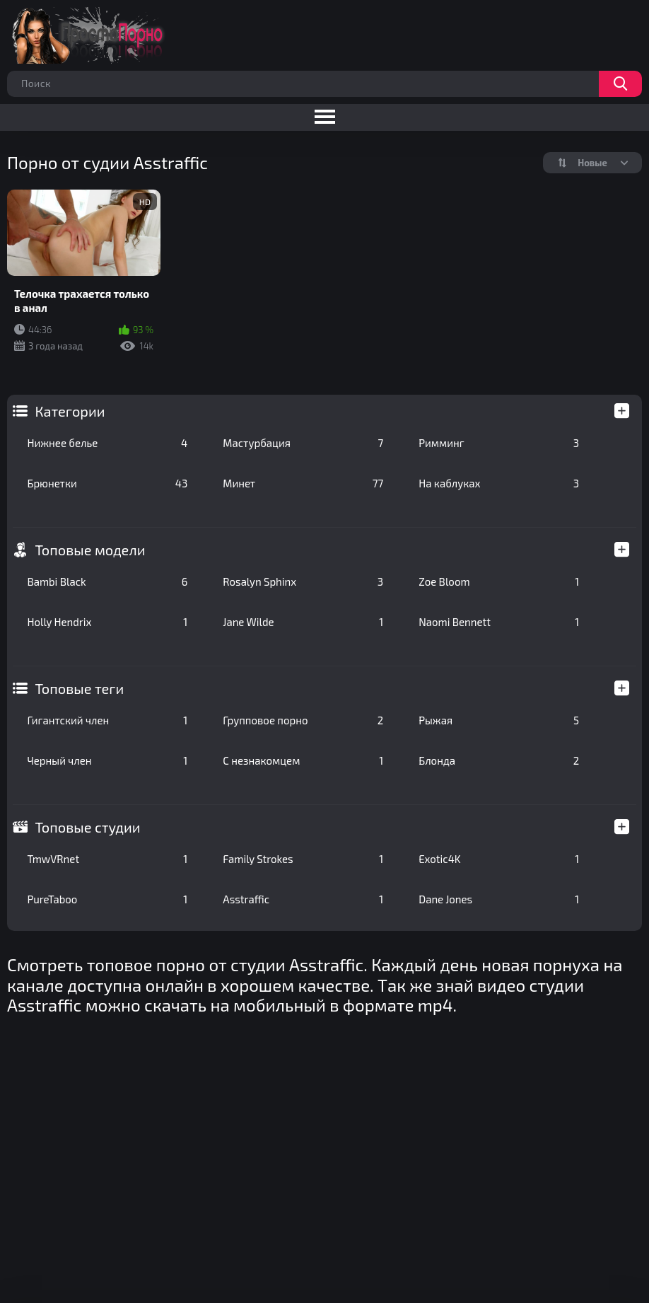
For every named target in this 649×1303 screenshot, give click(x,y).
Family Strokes (303, 858)
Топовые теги (79, 688)
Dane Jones (499, 899)
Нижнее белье (107, 442)
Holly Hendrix (107, 621)
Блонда (499, 760)
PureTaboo (107, 899)
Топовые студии (87, 826)
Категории (70, 411)
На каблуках (499, 483)
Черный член (107, 760)
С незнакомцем (303, 760)
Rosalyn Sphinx (303, 581)
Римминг (499, 442)
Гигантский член (107, 720)
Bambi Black (107, 581)
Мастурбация (303, 442)
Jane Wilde (303, 621)
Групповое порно (303, 720)
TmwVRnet (107, 858)
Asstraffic (303, 899)
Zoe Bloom (499, 581)
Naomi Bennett (499, 621)
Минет (303, 483)
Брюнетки (107, 483)
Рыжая (499, 720)
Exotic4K (499, 858)
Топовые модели (90, 549)
